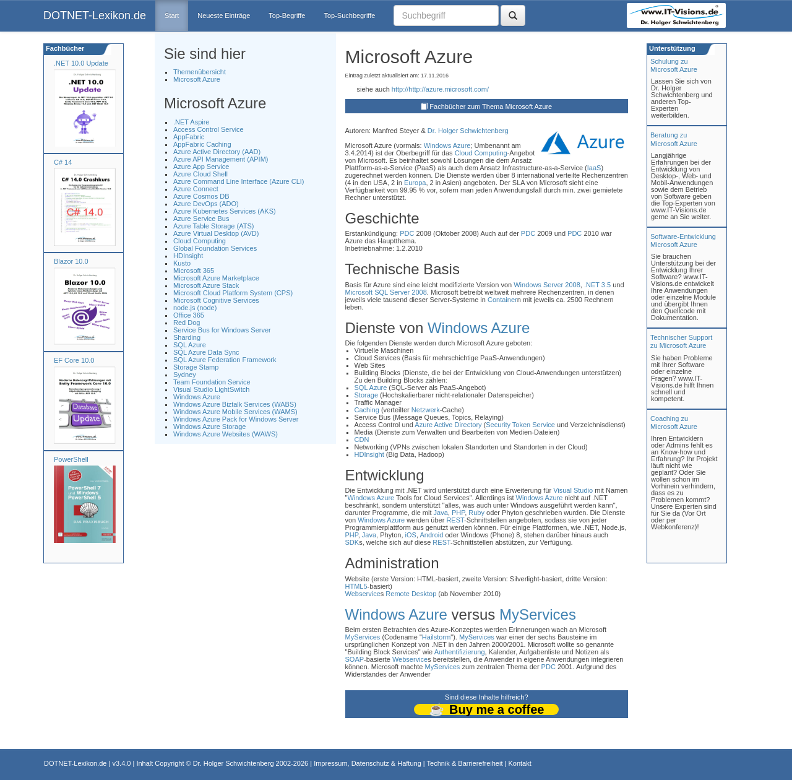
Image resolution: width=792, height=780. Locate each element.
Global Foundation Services (215, 248)
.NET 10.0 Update (81, 63)
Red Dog (186, 322)
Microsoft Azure (196, 79)
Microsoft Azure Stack (206, 285)
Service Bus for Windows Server (222, 330)
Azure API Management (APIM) (220, 159)
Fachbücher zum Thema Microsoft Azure (490, 106)
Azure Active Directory (448, 424)
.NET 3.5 (597, 284)
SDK (352, 542)
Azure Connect (195, 189)
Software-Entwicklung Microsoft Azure (683, 240)
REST (455, 520)
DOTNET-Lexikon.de (94, 15)
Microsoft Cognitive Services (216, 300)
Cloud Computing (199, 241)
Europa (415, 182)
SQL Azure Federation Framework (225, 359)
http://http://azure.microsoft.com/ (440, 89)
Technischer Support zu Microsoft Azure (681, 341)
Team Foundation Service (212, 382)
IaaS (594, 167)
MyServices (537, 614)
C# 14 (63, 162)
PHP (458, 512)
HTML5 (356, 586)
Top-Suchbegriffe (349, 15)
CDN (362, 439)
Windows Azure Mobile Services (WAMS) (235, 411)
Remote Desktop (410, 593)
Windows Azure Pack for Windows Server (235, 419)
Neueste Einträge (223, 15)
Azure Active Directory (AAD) (216, 151)
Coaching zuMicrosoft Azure (673, 422)
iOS (410, 535)
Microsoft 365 (193, 270)
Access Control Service (208, 129)
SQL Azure (189, 345)
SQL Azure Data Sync (206, 352)
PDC (407, 233)
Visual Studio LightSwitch (211, 389)
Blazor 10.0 (71, 261)
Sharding (186, 337)
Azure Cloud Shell (200, 174)
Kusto (182, 263)
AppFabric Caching (202, 144)
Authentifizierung (459, 652)
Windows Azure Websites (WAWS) (225, 434)
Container (502, 299)
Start (172, 15)
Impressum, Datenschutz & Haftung (367, 763)
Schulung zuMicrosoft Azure (673, 65)
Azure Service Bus (201, 218)
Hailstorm (436, 637)
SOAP (354, 659)
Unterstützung (671, 48)
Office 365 (188, 315)
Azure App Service (201, 166)
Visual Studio (573, 490)
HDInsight (188, 255)
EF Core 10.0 (74, 360)
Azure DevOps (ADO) (206, 203)
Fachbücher (64, 48)
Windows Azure (196, 397)
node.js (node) (195, 307)
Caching (367, 410)
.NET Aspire (191, 122)
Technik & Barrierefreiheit (465, 763)
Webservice (363, 593)
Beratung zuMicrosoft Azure (673, 139)
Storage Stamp (195, 367)
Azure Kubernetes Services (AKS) (224, 211)
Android (431, 535)
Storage (367, 395)
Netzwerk (425, 410)
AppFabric (188, 137)
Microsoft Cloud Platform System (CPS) (233, 293)
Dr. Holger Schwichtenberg (468, 130)
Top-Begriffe (287, 15)
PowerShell (71, 459)
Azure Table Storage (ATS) (213, 226)
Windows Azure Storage (209, 426)
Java (441, 512)
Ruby (476, 512)
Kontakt (519, 763)
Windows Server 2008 (547, 284)
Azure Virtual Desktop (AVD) (216, 233)
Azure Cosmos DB (201, 196)
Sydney (184, 374)
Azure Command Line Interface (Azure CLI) (238, 181)
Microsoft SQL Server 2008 (386, 292)
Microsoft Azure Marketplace (216, 278)
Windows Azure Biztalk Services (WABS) (234, 404)
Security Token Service (520, 424)
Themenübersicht (199, 72)
